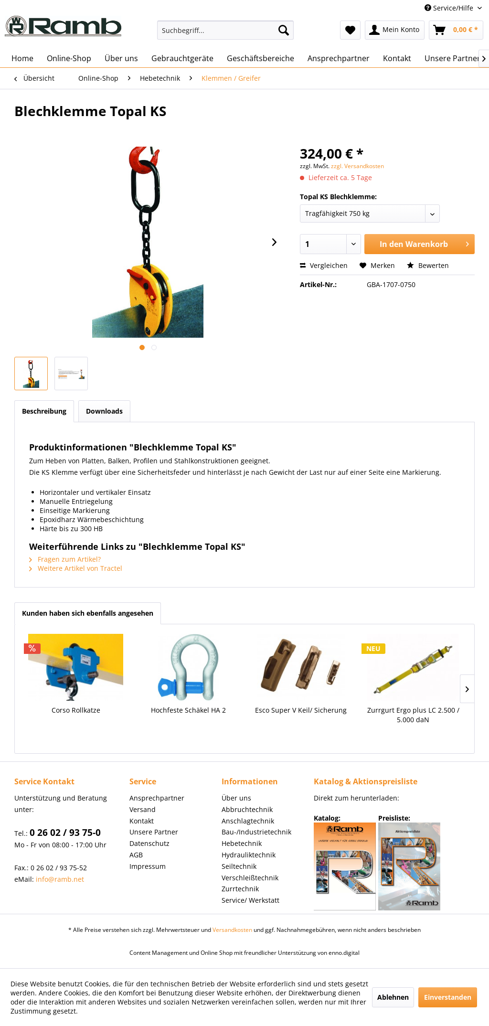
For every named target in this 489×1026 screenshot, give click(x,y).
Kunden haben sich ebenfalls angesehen (87, 613)
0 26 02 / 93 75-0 (65, 832)
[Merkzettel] (350, 30)
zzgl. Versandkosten (357, 166)
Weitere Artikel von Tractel (75, 568)
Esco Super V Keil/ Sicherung (301, 710)
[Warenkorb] (456, 30)
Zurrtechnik (240, 888)
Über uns (236, 797)
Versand (142, 809)
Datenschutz (149, 843)
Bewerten (428, 265)
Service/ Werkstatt (250, 900)
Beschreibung (44, 411)
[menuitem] (225, 30)
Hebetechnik (242, 843)
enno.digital (344, 953)
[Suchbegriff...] (225, 30)
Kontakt (141, 820)
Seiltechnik (239, 866)
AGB (136, 854)
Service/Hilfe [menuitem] (450, 7)
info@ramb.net (60, 879)
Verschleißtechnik (250, 877)
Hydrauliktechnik (249, 854)
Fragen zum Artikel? (65, 559)
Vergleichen (324, 265)
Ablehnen (393, 997)
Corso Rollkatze (76, 710)
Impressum (147, 866)
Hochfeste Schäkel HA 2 (188, 710)
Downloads (104, 411)
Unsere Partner (153, 831)
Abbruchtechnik (247, 809)
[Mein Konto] (395, 30)
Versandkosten (232, 930)
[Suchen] (284, 30)
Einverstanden (447, 997)
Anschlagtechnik (248, 820)
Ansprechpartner (156, 797)
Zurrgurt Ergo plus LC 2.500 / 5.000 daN (413, 714)
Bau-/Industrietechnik (256, 831)
